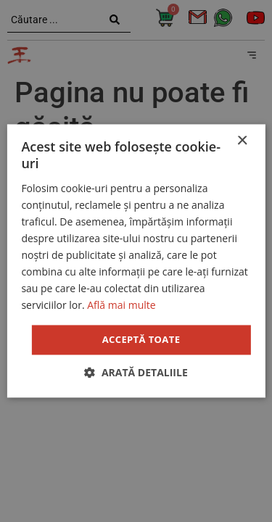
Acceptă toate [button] (141, 339)
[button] (136, 373)
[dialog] (136, 261)
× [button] (241, 141)
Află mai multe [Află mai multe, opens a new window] (121, 305)
